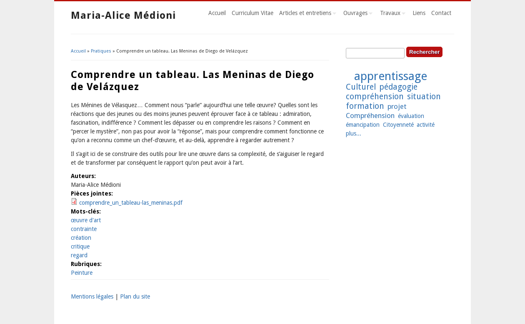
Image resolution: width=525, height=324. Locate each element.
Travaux (391, 14)
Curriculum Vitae (252, 13)
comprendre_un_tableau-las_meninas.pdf (130, 202)
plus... (353, 133)
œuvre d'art (86, 220)
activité (426, 124)
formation (365, 106)
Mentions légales (92, 296)
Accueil (217, 13)
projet (397, 106)
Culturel (361, 87)
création (81, 237)
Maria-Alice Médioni (123, 15)
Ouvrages (356, 14)
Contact (441, 13)
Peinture (81, 272)
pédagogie (398, 87)
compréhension (375, 96)
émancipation (363, 124)
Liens (418, 13)
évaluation (411, 116)
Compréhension (370, 115)
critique (80, 246)
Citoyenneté (398, 124)
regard (79, 255)
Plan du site (135, 296)
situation (424, 96)
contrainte (84, 229)
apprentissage (390, 76)
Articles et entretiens (306, 14)
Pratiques (101, 51)
